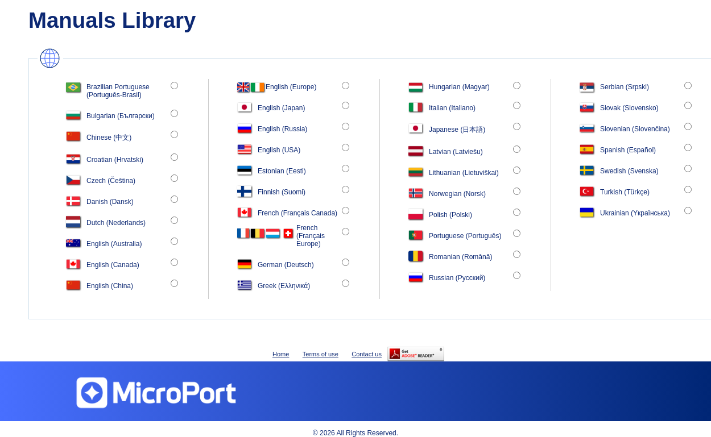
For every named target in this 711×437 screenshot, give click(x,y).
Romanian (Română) (460, 257)
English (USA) (279, 150)
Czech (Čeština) (110, 181)
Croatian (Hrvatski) (114, 160)
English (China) (109, 286)
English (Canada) (112, 265)
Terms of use (320, 354)
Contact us (367, 354)
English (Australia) (114, 244)
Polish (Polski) (450, 215)
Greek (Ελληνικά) (284, 286)
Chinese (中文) (108, 137)
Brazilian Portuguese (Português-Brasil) (118, 91)
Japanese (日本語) (457, 130)
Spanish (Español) (628, 150)
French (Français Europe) (310, 236)
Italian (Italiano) (452, 108)
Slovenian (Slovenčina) (635, 129)
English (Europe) (291, 87)
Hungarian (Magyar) (459, 87)
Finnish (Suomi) (281, 192)
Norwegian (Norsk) (457, 194)
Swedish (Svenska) (629, 171)
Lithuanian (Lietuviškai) (464, 173)
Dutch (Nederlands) (116, 223)
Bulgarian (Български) (120, 116)
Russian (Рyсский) (457, 278)
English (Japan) (281, 108)
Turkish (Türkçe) (625, 192)
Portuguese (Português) (465, 236)
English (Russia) (282, 129)
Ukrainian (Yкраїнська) (635, 213)
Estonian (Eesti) (282, 171)
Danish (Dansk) (110, 202)
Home (280, 354)
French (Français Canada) (297, 213)
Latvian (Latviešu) (456, 152)
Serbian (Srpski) (624, 87)
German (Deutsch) (286, 265)
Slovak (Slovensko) (629, 108)
